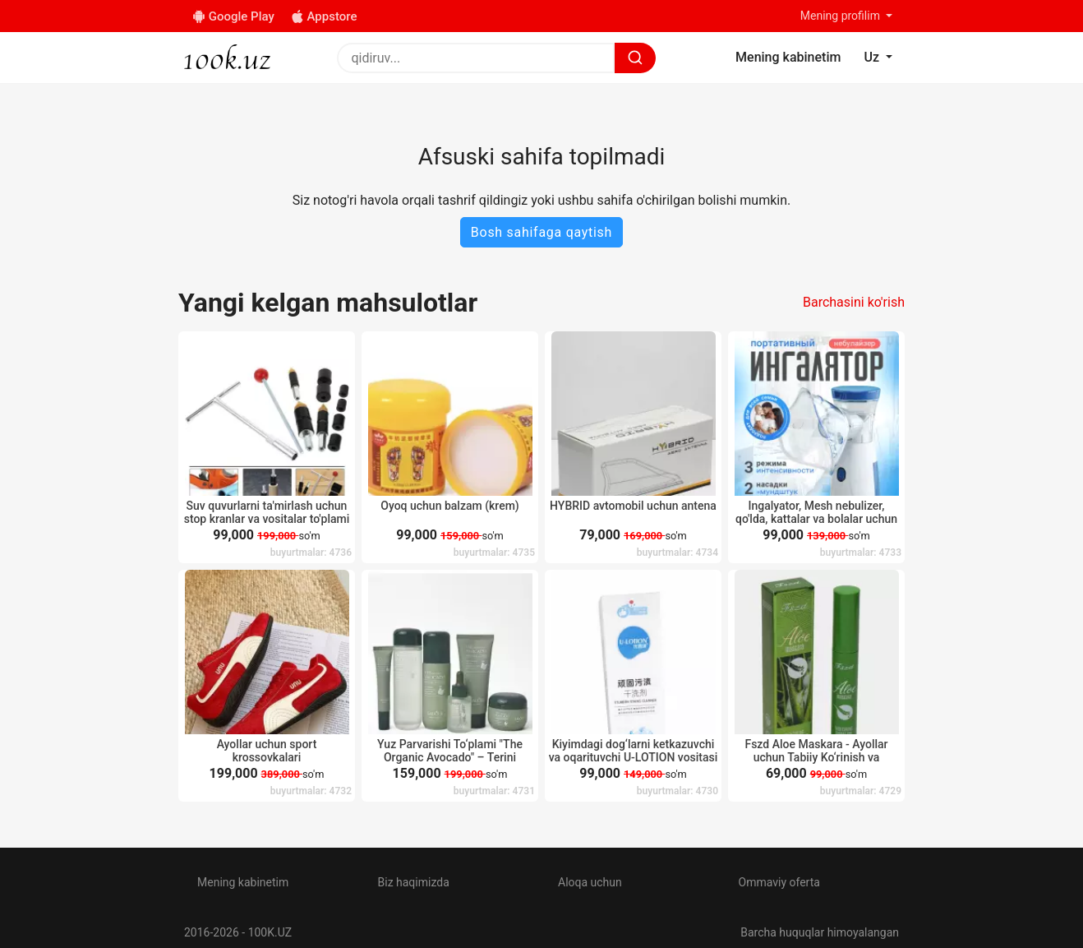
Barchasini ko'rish (854, 302)
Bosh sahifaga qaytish (541, 232)
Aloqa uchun (590, 882)
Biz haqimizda (413, 882)
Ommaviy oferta (779, 882)
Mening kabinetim (242, 882)
